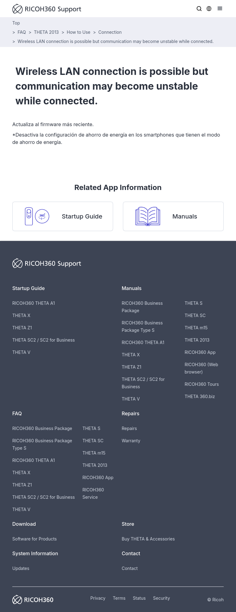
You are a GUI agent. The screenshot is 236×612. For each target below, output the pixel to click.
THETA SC (195, 315)
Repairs (129, 428)
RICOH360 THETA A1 (33, 303)
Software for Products (34, 538)
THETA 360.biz (200, 396)
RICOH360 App (200, 352)
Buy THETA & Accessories (148, 538)
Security (161, 598)
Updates (20, 568)
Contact (130, 568)
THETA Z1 (22, 327)
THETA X (21, 315)
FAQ (22, 32)
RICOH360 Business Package (42, 428)
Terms (119, 598)
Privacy (97, 598)
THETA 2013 (46, 32)
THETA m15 (196, 327)
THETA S (194, 303)
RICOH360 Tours (202, 384)
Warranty (131, 440)
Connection (110, 32)
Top (16, 22)
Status (139, 598)
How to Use (78, 32)
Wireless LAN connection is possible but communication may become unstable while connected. (116, 41)
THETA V (21, 352)
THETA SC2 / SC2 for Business (43, 340)
